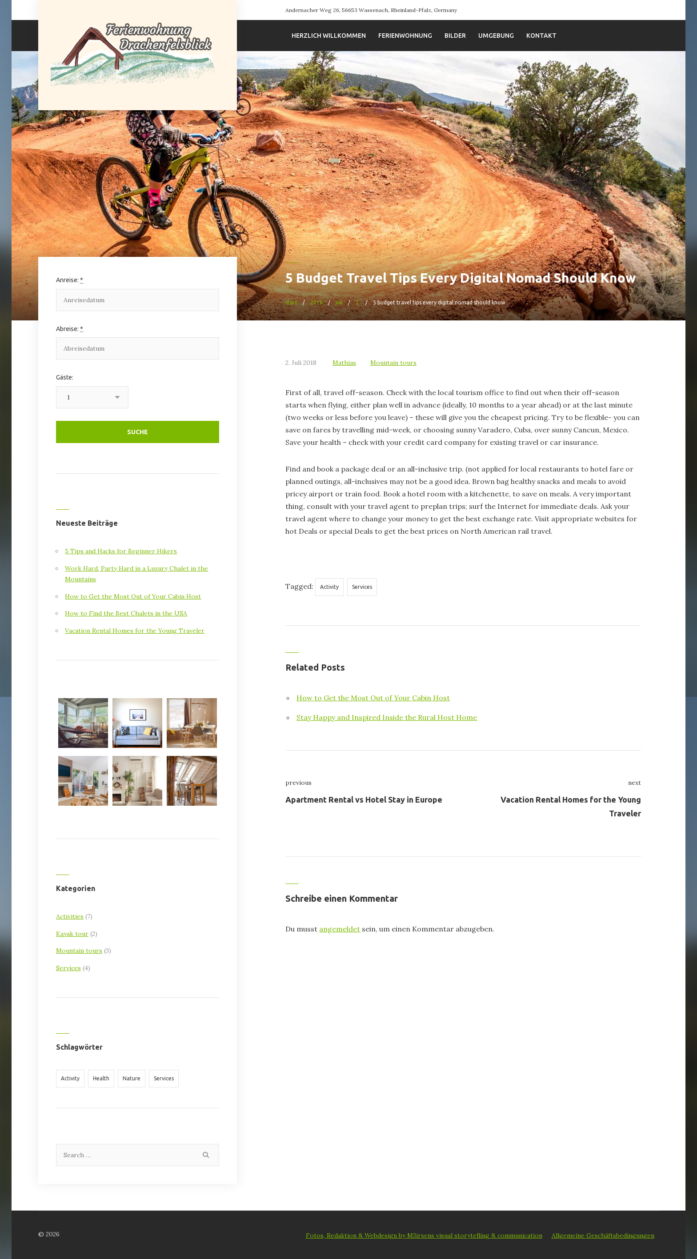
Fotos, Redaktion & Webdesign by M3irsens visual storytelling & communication (424, 1235)
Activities (70, 916)
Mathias (344, 363)
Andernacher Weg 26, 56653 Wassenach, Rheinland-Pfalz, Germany (371, 10)
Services (362, 587)
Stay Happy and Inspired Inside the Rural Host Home (386, 717)
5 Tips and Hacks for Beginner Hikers (121, 551)
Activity (329, 587)
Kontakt (541, 35)
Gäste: (64, 377)
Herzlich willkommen (329, 35)
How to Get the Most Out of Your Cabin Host (373, 697)
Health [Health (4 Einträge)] (101, 1078)
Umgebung (496, 35)
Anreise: (69, 280)
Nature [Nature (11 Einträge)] (131, 1078)
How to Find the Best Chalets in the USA (126, 613)
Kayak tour (72, 934)
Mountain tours (393, 363)
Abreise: (69, 328)
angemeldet (339, 928)
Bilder (455, 35)
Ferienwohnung (405, 35)
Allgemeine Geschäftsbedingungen (603, 1235)
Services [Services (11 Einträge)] (164, 1078)
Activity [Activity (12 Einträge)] (70, 1078)
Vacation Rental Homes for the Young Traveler (134, 631)
